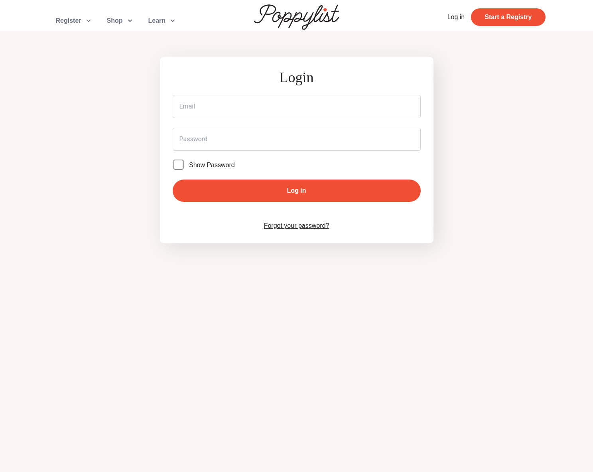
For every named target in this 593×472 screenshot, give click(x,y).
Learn (162, 21)
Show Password (212, 165)
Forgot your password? (296, 225)
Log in (456, 17)
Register (74, 21)
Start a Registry (508, 17)
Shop (120, 21)
